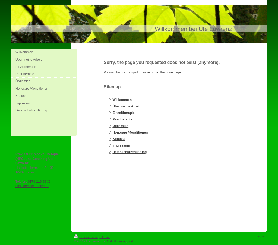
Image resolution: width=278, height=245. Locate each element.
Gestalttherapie (116, 241)
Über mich (120, 126)
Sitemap (104, 237)
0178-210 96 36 (39, 182)
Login (260, 236)
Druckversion (86, 237)
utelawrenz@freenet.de (32, 186)
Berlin (131, 241)
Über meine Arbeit (126, 106)
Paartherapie (122, 119)
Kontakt (118, 139)
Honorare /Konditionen (130, 132)
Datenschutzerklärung (129, 152)
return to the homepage (164, 72)
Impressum (121, 145)
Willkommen (122, 100)
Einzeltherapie (123, 113)
